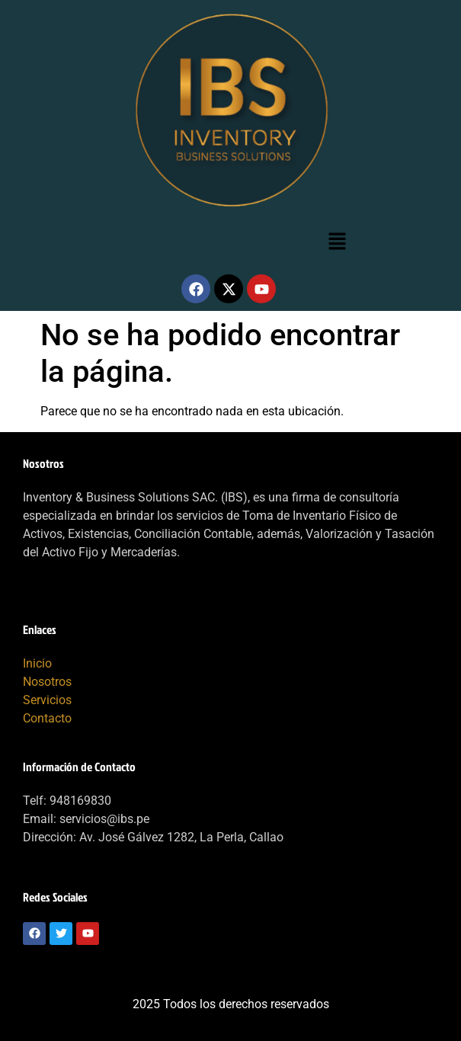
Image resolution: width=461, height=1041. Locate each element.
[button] (337, 242)
